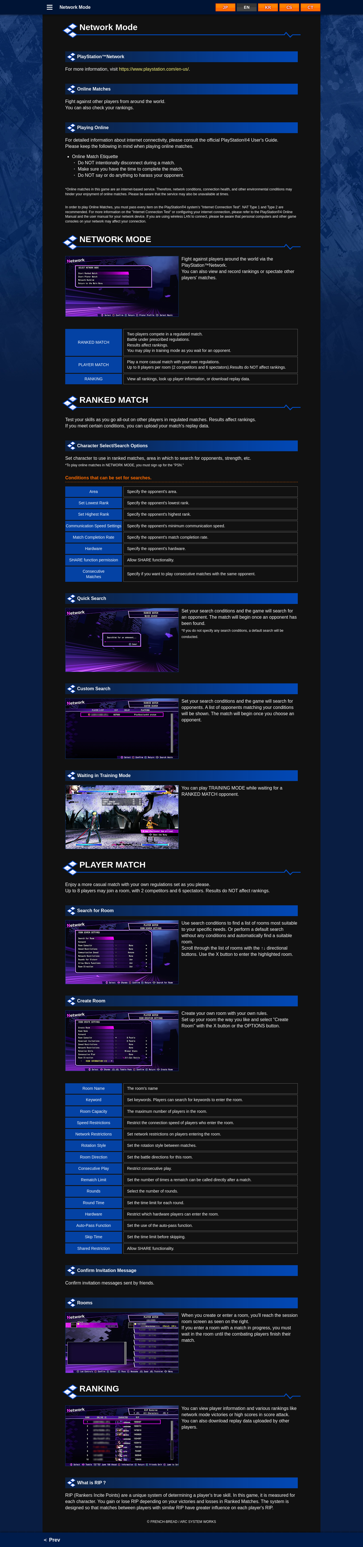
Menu (50, 7)
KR (268, 7)
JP (225, 7)
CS (289, 7)
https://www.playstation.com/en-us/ (154, 69)
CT (310, 7)
